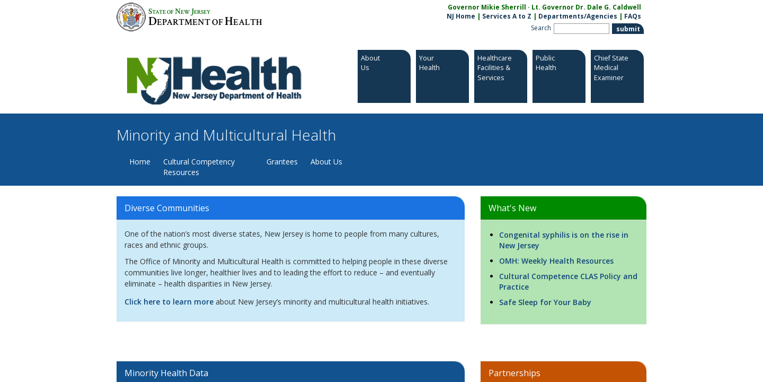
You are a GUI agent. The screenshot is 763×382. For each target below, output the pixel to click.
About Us (326, 162)
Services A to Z (506, 16)
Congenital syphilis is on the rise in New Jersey (563, 240)
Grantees (282, 162)
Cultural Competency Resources (199, 167)
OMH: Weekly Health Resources (556, 261)
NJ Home (461, 16)
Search (541, 27)
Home (139, 162)
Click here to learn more (169, 302)
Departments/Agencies (577, 16)
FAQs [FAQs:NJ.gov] (632, 16)
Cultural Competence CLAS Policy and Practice (568, 281)
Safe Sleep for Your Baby (545, 302)
